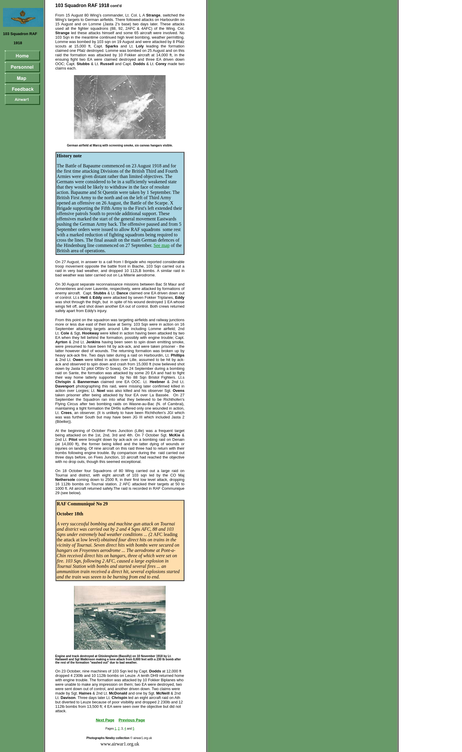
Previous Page (131, 720)
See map (162, 245)
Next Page (105, 720)
